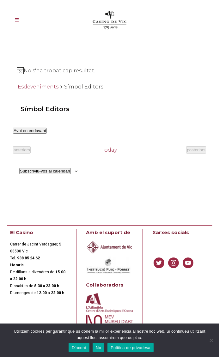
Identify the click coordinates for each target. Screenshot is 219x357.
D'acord (79, 347)
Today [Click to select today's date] (109, 150)
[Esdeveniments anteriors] (22, 150)
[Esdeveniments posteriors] (196, 150)
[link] (28, 258)
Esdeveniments (38, 87)
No (98, 347)
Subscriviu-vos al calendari (45, 171)
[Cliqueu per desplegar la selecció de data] (30, 131)
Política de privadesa (130, 347)
